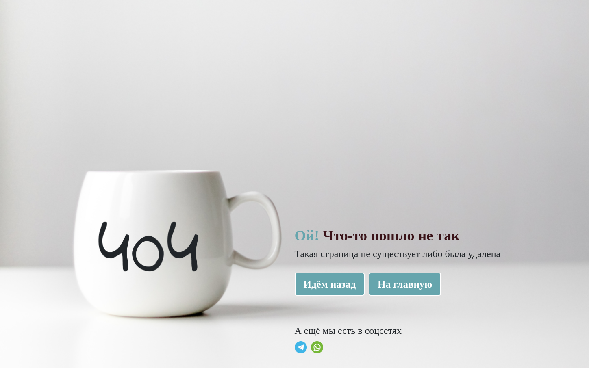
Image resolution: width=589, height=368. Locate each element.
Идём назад (330, 284)
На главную (405, 284)
